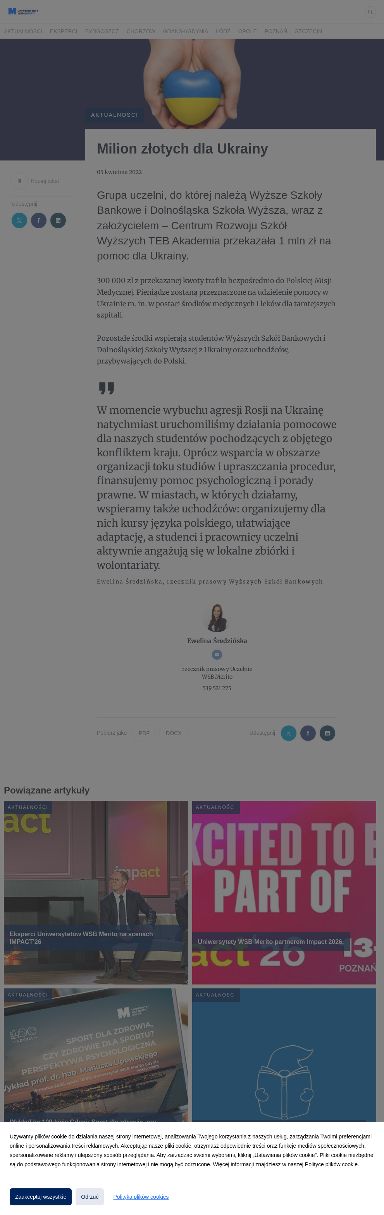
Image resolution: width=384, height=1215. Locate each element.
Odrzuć (89, 1197)
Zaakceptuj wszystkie (40, 1197)
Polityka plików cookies (141, 1197)
